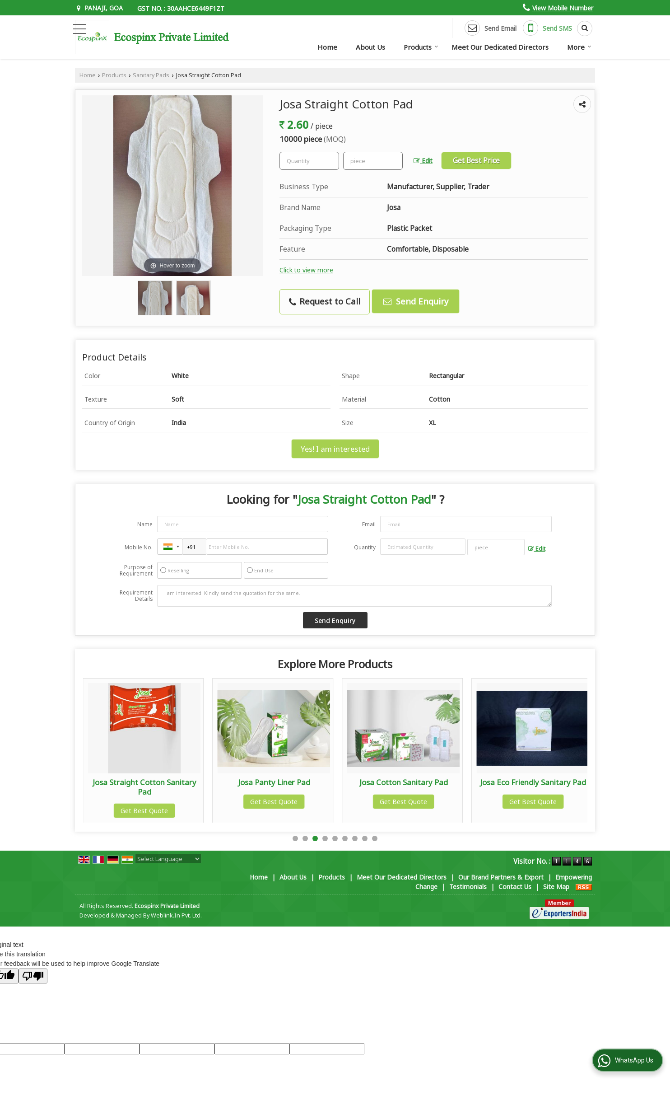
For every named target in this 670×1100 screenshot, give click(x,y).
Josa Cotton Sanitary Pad (533, 782)
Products (421, 46)
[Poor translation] (33, 976)
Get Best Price (476, 160)
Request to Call (324, 301)
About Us (370, 46)
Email (369, 524)
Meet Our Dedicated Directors (500, 46)
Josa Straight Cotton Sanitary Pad (274, 786)
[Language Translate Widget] (168, 859)
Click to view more (306, 270)
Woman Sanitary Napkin (144, 782)
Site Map (556, 886)
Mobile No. (139, 547)
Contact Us (514, 886)
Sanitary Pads (151, 75)
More (579, 46)
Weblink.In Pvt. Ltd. (176, 915)
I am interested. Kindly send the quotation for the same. (354, 596)
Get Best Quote (144, 801)
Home (327, 46)
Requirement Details (136, 596)
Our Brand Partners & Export (501, 877)
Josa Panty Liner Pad (404, 782)
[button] (562, 8)
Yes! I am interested (335, 449)
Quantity (365, 547)
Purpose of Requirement (136, 570)
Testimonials (468, 886)
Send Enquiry (415, 301)
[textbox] (373, 161)
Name (145, 524)
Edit (423, 160)
